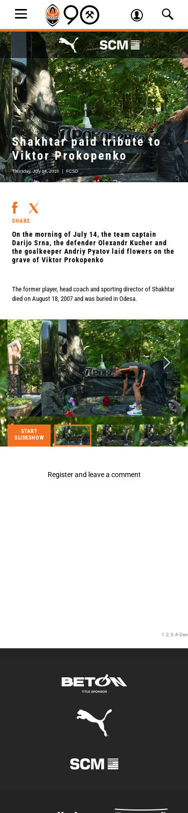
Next (166, 363)
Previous (21, 363)
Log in (140, 17)
